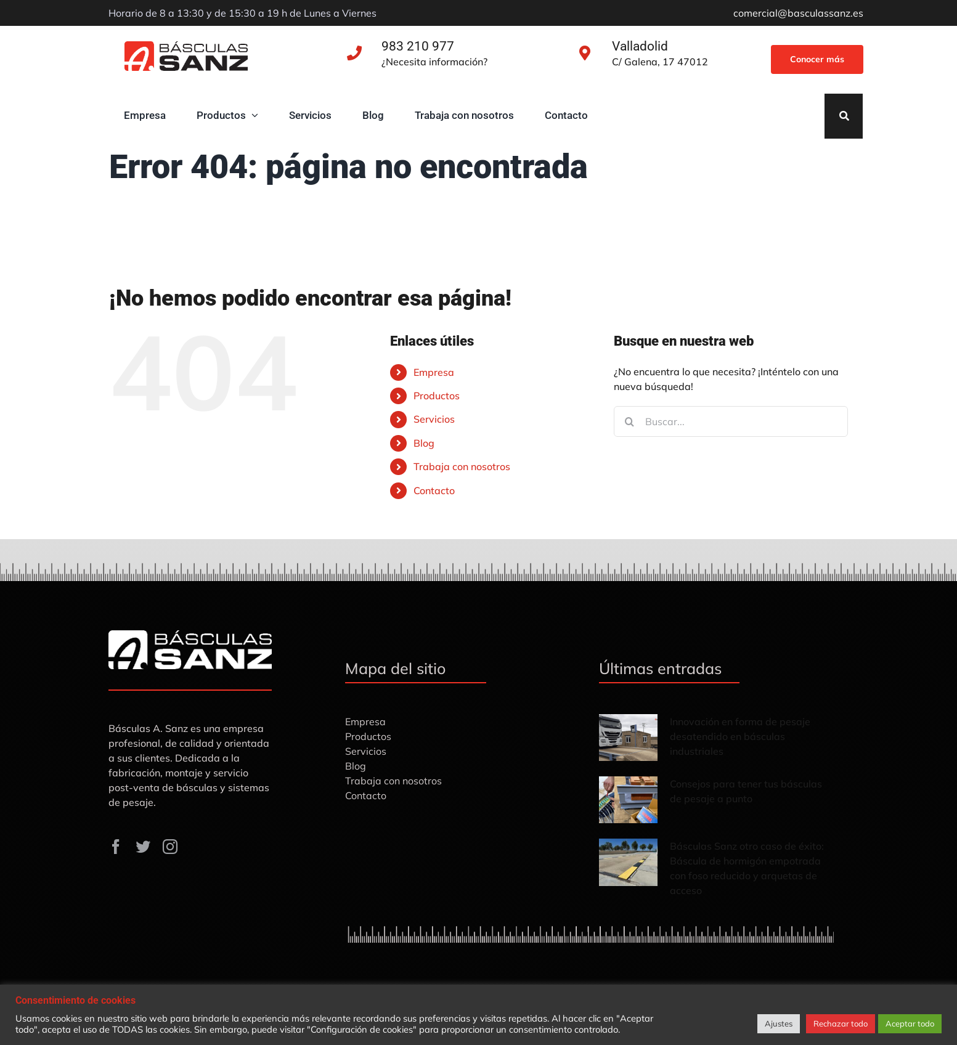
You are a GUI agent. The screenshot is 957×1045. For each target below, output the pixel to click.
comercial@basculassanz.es (798, 13)
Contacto (434, 490)
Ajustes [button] (778, 1023)
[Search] (844, 116)
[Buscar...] (731, 421)
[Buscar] (629, 421)
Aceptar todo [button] (910, 1023)
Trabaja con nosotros (461, 466)
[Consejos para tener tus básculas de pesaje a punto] (628, 799)
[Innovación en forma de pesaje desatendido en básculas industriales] (628, 737)
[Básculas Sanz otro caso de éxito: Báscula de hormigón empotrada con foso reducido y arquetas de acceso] (628, 862)
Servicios (434, 419)
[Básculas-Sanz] (186, 46)
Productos (436, 395)
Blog (423, 443)
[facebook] (115, 846)
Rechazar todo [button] (840, 1023)
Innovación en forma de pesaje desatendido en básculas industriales (740, 736)
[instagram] (170, 846)
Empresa (433, 372)
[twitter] (143, 846)
